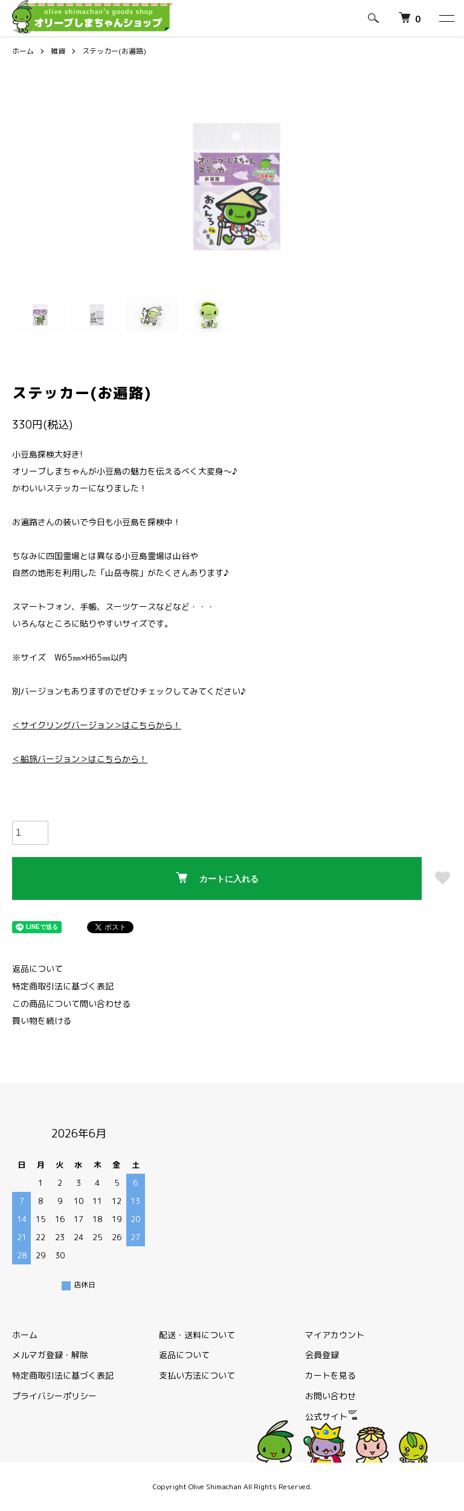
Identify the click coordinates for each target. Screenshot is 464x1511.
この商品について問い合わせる (71, 1003)
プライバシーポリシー (54, 1396)
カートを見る (330, 1375)
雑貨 (58, 51)
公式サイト (331, 1416)
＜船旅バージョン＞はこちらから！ (79, 759)
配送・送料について (197, 1335)
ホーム (23, 51)
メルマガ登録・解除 (50, 1355)
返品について (37, 968)
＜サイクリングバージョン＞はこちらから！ (96, 725)
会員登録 (322, 1355)
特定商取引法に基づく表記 (63, 986)
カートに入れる (217, 878)
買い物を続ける (41, 1020)
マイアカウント (334, 1335)
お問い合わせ (330, 1396)
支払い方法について (197, 1375)
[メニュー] (446, 18)
